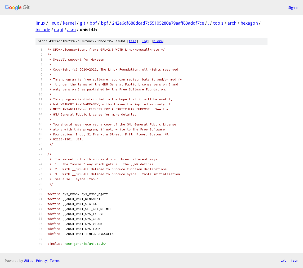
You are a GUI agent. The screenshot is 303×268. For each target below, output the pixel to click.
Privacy (41, 260)
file (132, 41)
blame (158, 41)
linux (40, 23)
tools (218, 23)
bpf (93, 23)
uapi (58, 29)
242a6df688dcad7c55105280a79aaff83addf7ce (158, 23)
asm (71, 29)
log (145, 41)
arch (231, 23)
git (82, 23)
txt (283, 260)
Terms (55, 260)
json (294, 260)
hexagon (249, 23)
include (43, 29)
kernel (69, 23)
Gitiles (28, 260)
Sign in (293, 7)
